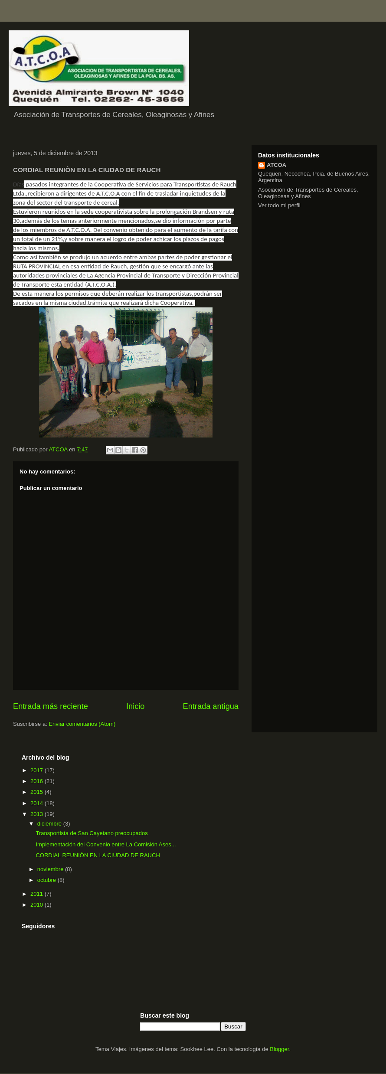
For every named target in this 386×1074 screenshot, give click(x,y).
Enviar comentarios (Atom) (82, 724)
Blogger (279, 1049)
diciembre (50, 823)
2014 (37, 803)
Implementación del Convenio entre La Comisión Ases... (106, 844)
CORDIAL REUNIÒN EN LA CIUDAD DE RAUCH (98, 855)
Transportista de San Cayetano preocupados (91, 833)
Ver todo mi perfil (279, 205)
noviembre (51, 869)
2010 (37, 904)
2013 (37, 814)
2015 (37, 792)
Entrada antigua (211, 706)
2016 (37, 781)
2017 (37, 770)
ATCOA (276, 165)
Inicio (135, 706)
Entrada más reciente (50, 706)
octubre (47, 880)
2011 (37, 894)
